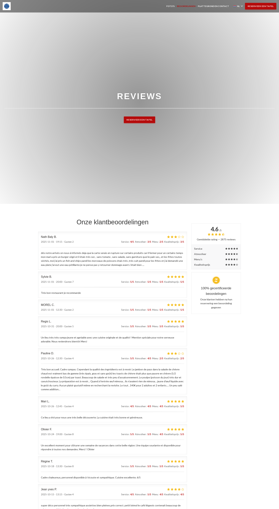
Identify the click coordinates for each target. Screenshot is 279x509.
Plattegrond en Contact (213, 6)
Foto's (170, 6)
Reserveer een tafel (261, 6)
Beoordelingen (186, 6)
